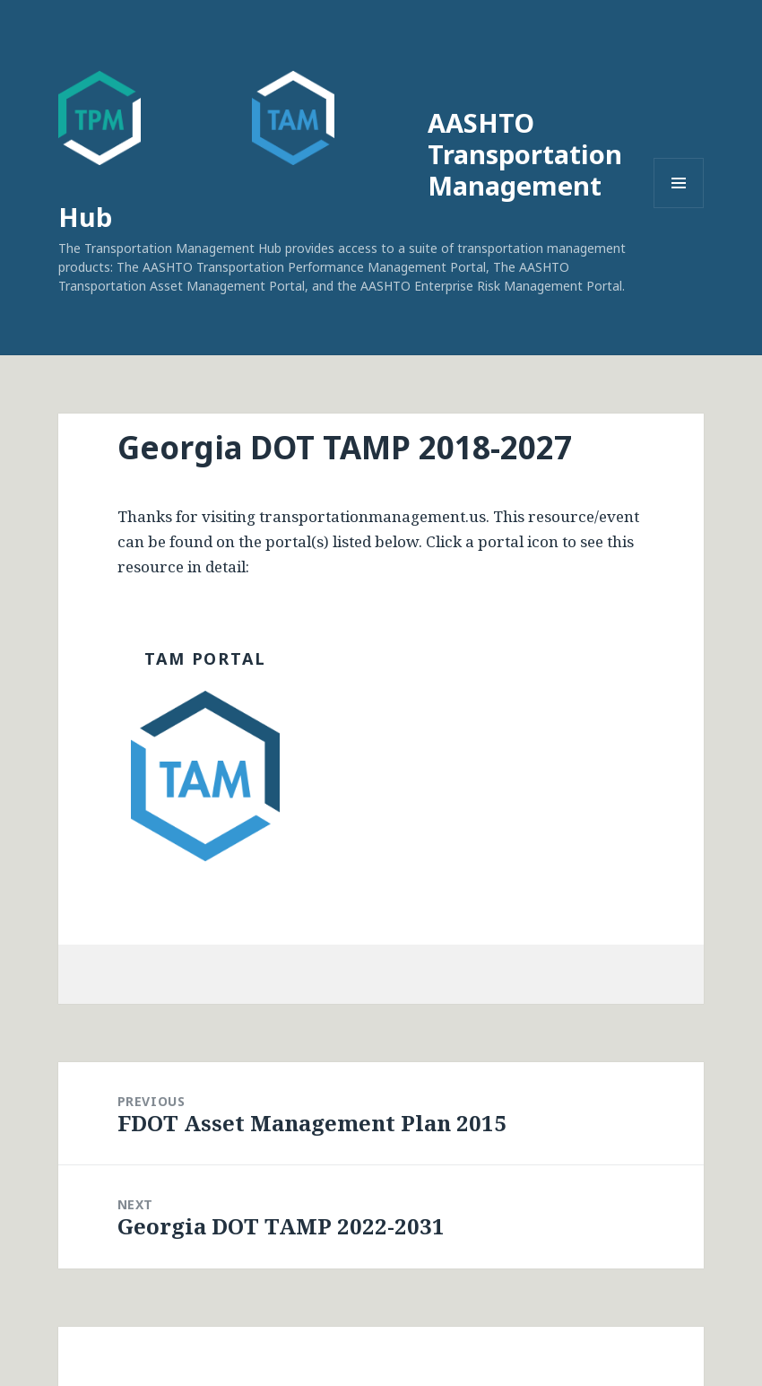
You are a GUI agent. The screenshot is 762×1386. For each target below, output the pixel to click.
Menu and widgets (679, 207)
